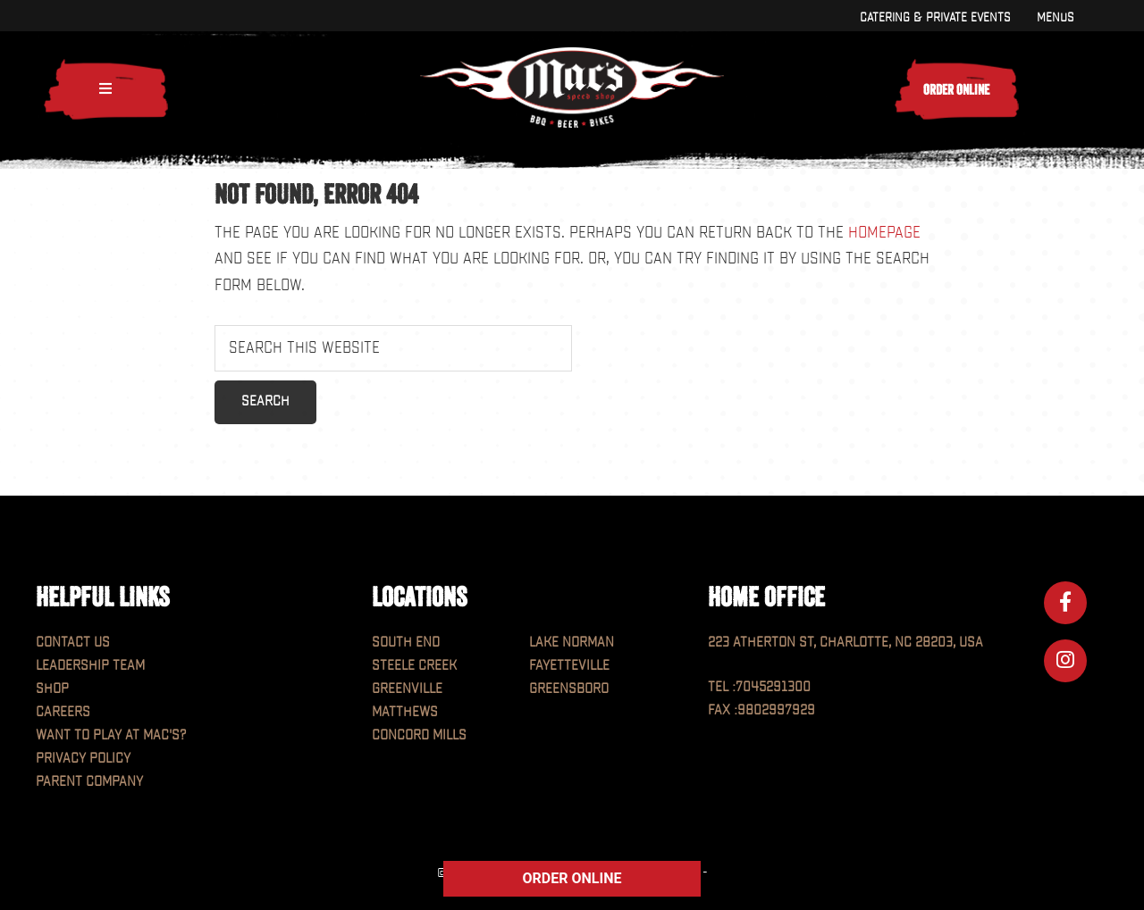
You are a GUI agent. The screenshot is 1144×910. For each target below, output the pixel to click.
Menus (1055, 17)
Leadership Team (90, 665)
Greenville (407, 688)
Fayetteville (569, 665)
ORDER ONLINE (572, 878)
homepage (884, 232)
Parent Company (89, 781)
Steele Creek (414, 665)
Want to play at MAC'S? (111, 735)
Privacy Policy (83, 758)
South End (406, 642)
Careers (63, 712)
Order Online (956, 89)
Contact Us (73, 642)
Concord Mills (419, 735)
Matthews (405, 712)
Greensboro (569, 688)
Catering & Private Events (935, 17)
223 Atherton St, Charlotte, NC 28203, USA (845, 642)
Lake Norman (571, 642)
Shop (52, 688)
